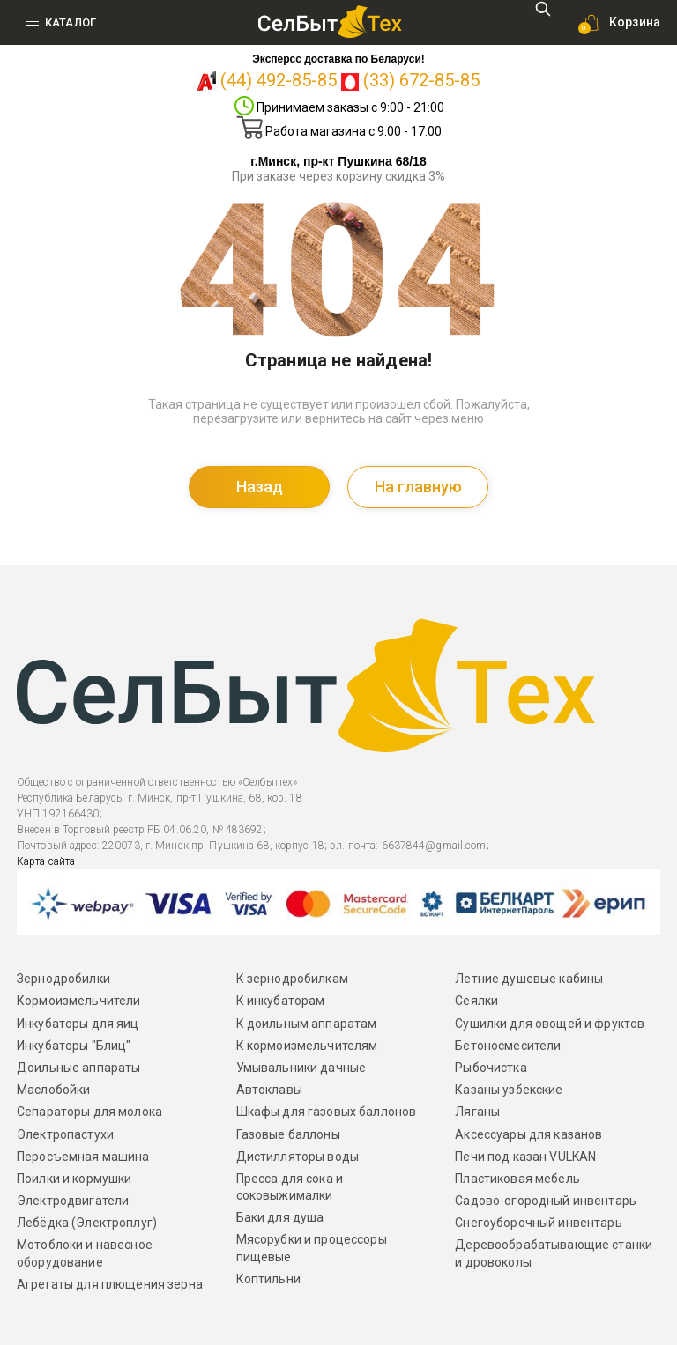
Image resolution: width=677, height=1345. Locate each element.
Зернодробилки (63, 979)
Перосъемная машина (83, 1156)
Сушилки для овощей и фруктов (549, 1023)
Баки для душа (280, 1217)
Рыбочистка (490, 1067)
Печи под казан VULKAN (525, 1156)
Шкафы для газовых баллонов (326, 1112)
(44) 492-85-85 (278, 80)
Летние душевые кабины (529, 979)
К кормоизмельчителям (307, 1045)
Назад (259, 486)
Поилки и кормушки (74, 1178)
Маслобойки (53, 1090)
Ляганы (477, 1112)
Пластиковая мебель (517, 1178)
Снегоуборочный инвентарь (538, 1223)
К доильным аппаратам (306, 1023)
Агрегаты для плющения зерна (110, 1284)
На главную (418, 486)
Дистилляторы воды (297, 1156)
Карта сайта (46, 861)
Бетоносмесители (508, 1045)
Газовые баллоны (288, 1134)
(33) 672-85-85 (421, 80)
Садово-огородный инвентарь (545, 1201)
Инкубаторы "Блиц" (73, 1045)
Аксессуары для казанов (528, 1134)
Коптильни (268, 1279)
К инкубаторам (280, 1001)
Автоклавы (269, 1090)
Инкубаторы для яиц (78, 1023)
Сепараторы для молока (89, 1112)
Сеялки (476, 1001)
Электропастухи (65, 1134)
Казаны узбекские (508, 1090)
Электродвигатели (73, 1201)
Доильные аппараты (78, 1067)
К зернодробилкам (292, 979)
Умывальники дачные (301, 1067)
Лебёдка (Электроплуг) (87, 1223)
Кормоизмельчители (78, 1001)
